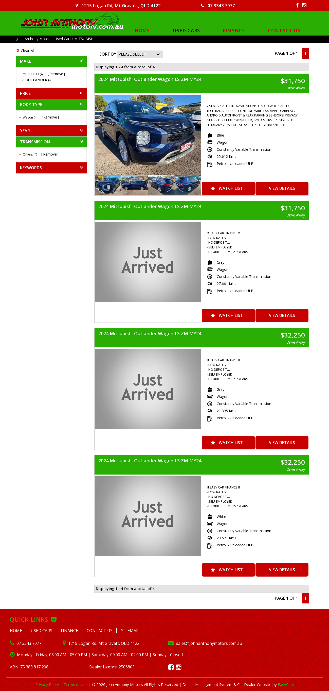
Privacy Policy (47, 684)
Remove (56, 73)
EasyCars (286, 684)
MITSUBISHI (84, 38)
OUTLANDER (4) (38, 79)
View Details (282, 188)
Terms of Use (76, 684)
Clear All (27, 50)
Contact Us (284, 30)
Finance (234, 30)
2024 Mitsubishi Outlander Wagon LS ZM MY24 (149, 79)
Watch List (231, 188)
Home (142, 30)
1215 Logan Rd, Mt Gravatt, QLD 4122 (118, 5)
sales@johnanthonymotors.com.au (205, 643)
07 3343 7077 (218, 5)
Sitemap (130, 630)
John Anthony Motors (33, 38)
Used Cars (186, 30)
